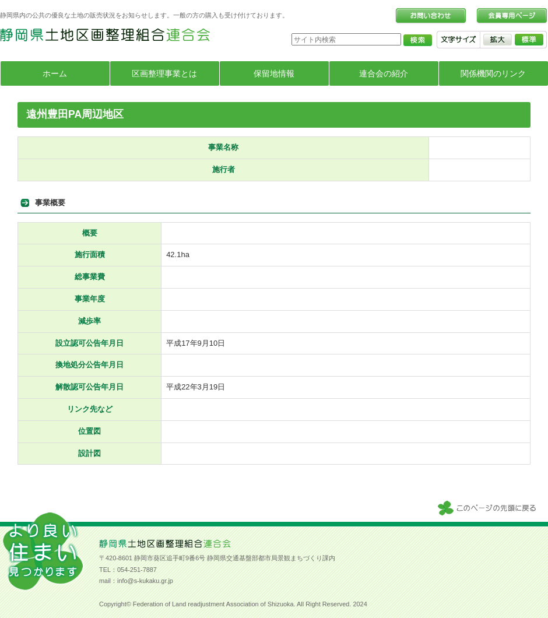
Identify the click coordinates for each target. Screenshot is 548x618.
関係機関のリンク (493, 73)
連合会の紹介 (383, 73)
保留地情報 (274, 73)
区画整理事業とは (164, 73)
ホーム (55, 73)
